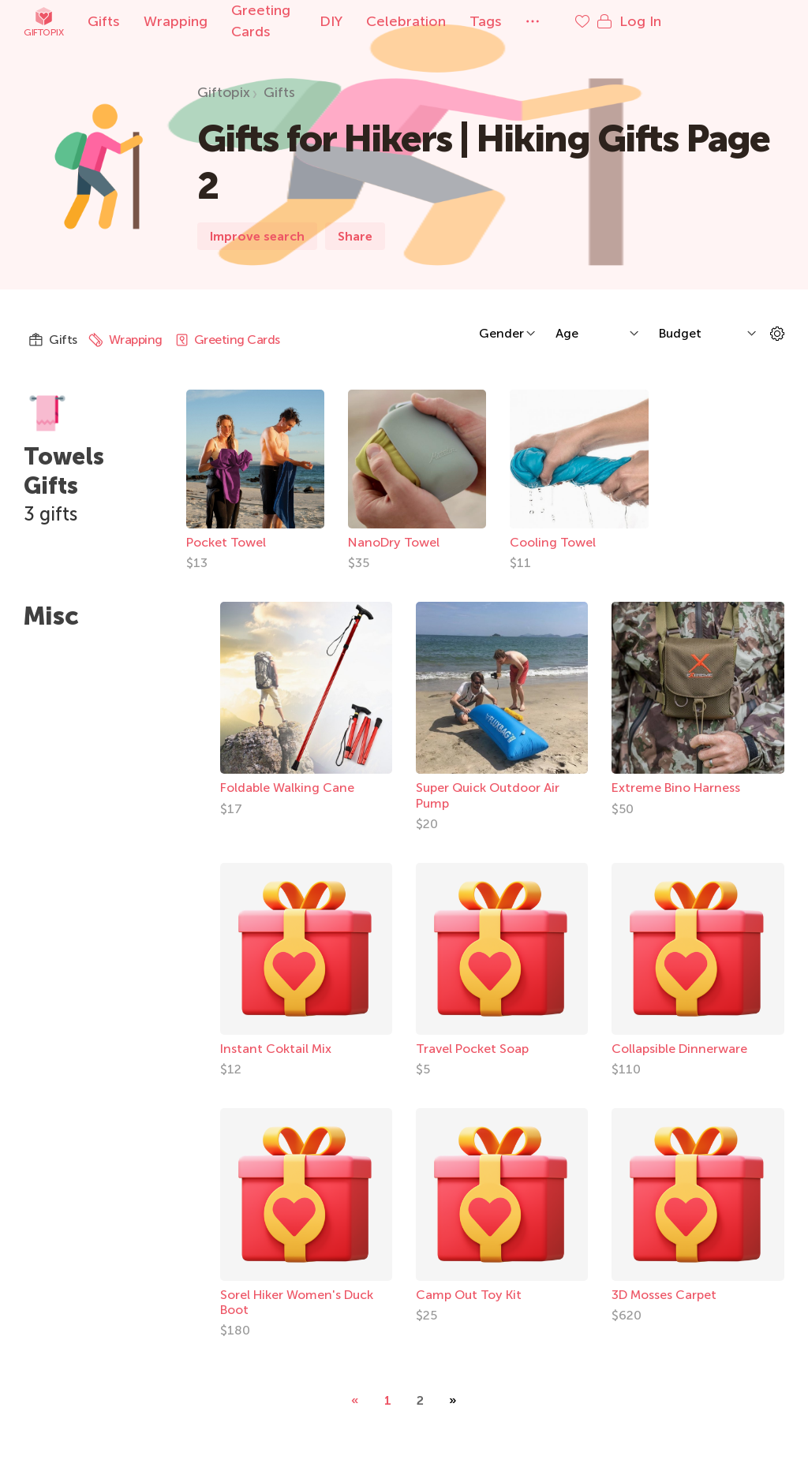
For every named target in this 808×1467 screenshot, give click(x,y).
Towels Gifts (67, 470)
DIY (368, 21)
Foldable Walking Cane (287, 790)
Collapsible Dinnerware (679, 1051)
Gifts (104, 21)
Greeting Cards (282, 21)
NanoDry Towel (399, 544)
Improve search (257, 236)
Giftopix (43, 22)
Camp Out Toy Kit (469, 1297)
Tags (523, 21)
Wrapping (176, 21)
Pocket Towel (228, 544)
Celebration (444, 21)
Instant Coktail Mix (275, 1051)
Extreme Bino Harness (676, 790)
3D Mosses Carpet (664, 1297)
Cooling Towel (561, 544)
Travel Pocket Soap (472, 1051)
